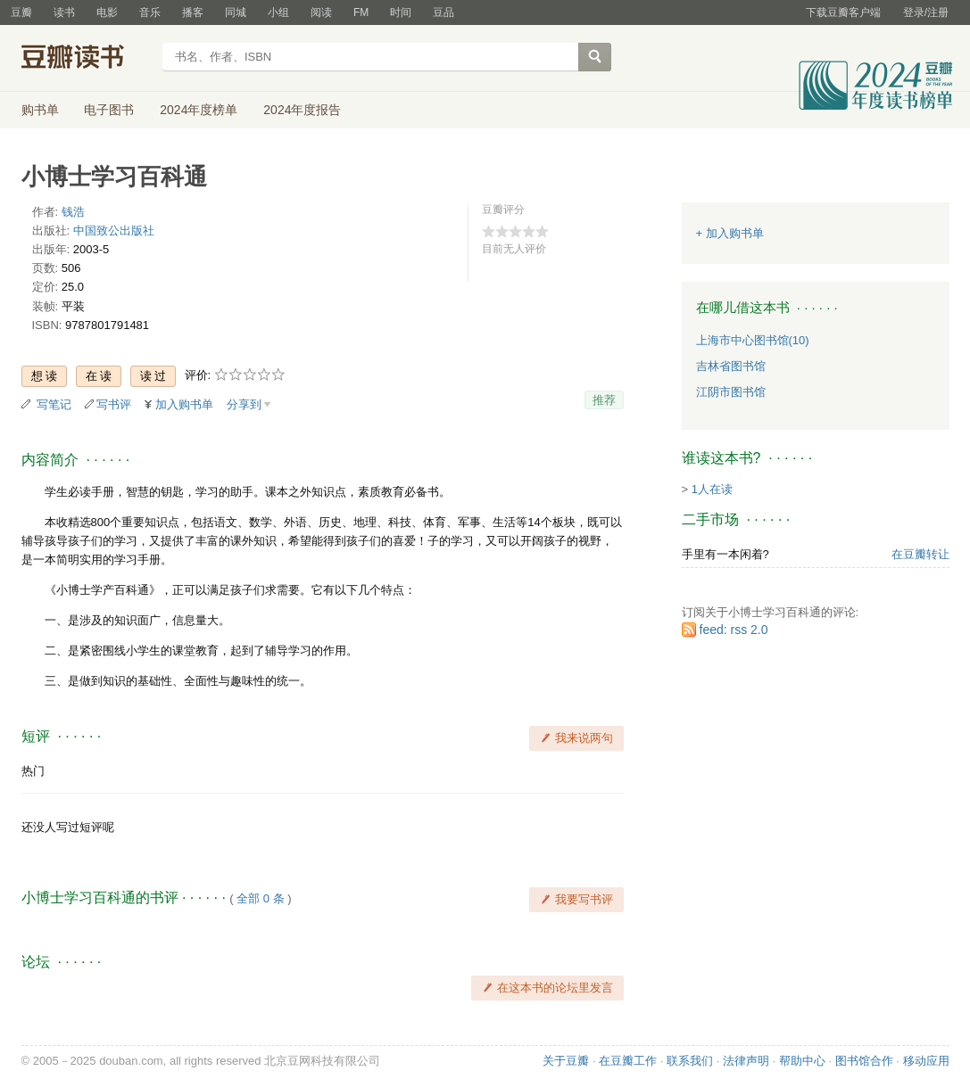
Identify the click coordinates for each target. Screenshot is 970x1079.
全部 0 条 (260, 898)
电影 (107, 12)
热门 (33, 771)
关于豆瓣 (566, 1060)
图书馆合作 (864, 1060)
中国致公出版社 (113, 230)
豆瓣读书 (86, 59)
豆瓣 (21, 12)
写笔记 (54, 404)
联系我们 (690, 1060)
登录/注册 (926, 12)
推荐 (604, 400)
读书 (64, 12)
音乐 (150, 12)
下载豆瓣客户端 (843, 12)
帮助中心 (802, 1060)
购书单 (40, 110)
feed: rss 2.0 (734, 629)
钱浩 (73, 211)
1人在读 (712, 489)
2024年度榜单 (198, 110)
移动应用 (926, 1060)
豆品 (443, 12)
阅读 (321, 12)
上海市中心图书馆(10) (752, 340)
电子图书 (109, 110)
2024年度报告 (302, 110)
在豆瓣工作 (628, 1060)
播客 (192, 12)
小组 (278, 12)
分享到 (244, 404)
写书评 (113, 404)
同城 (235, 12)
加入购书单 (184, 404)
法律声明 (746, 1060)
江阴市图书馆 (731, 392)
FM (361, 12)
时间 (400, 12)
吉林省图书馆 (731, 366)
